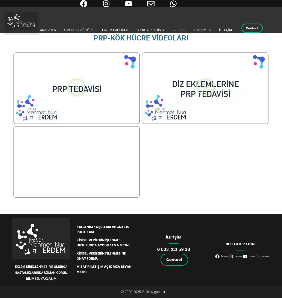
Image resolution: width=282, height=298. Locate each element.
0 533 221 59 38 (173, 249)
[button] (76, 88)
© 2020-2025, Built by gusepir (143, 292)
